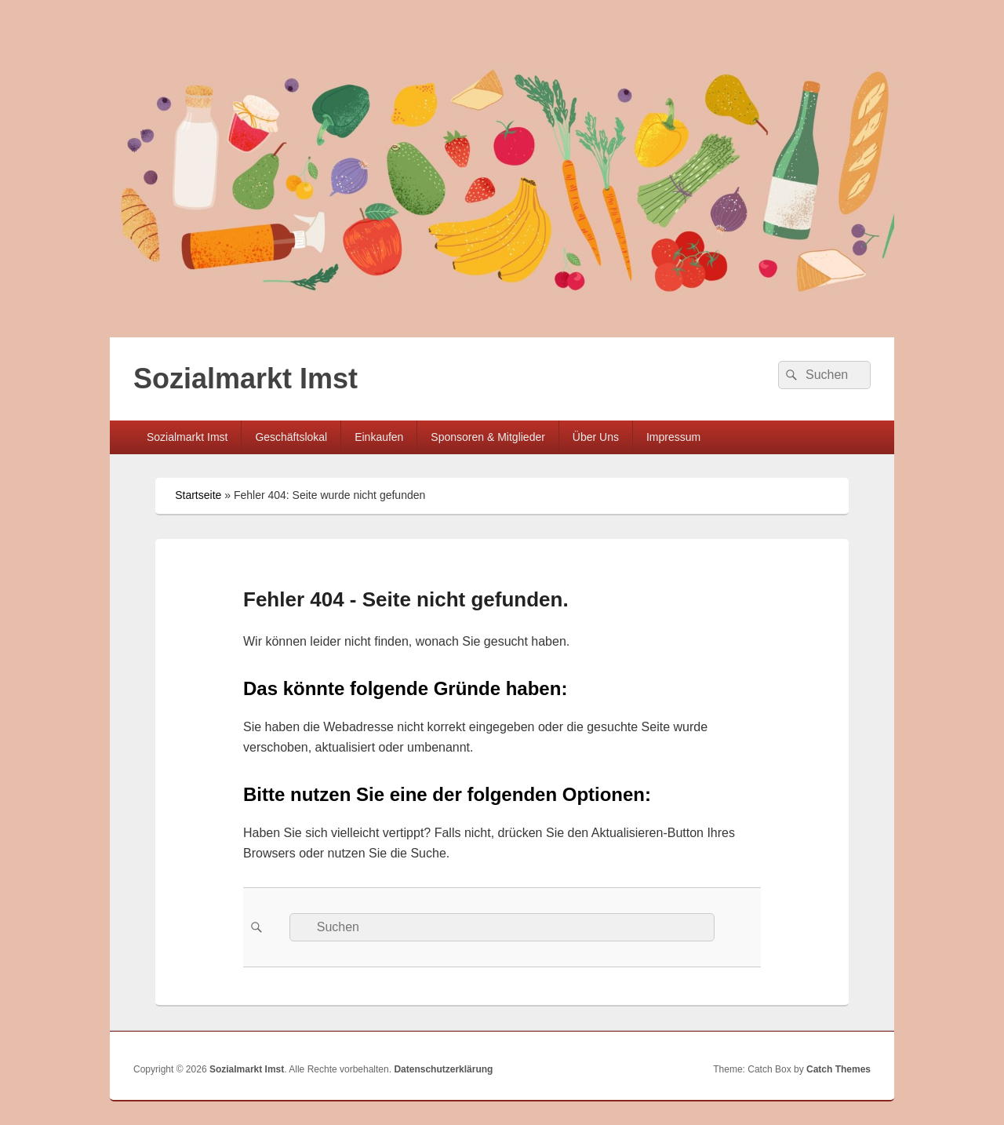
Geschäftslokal (291, 437)
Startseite (198, 495)
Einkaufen (379, 437)
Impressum (673, 437)
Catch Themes (838, 1069)
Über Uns (596, 437)
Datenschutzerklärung (443, 1069)
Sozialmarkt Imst (245, 378)
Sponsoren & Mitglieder (488, 437)
